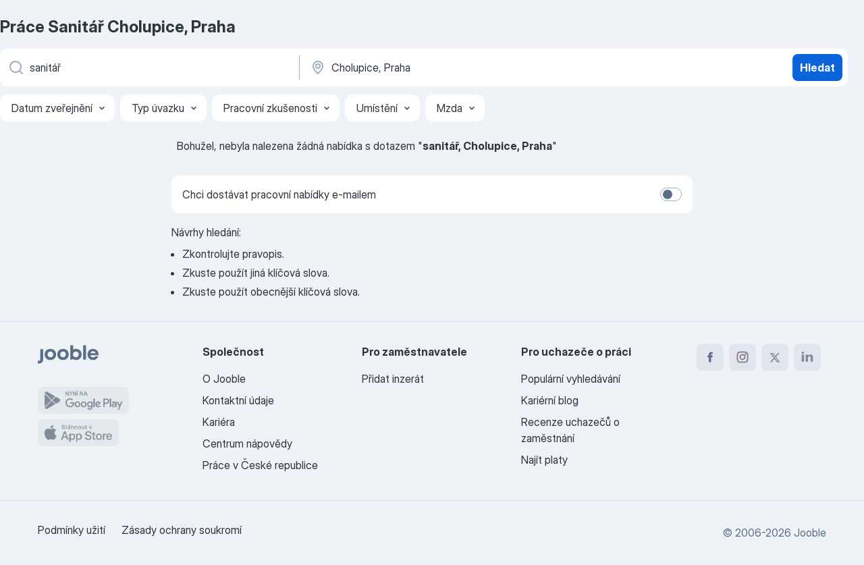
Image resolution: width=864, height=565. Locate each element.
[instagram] (742, 357)
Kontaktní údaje (238, 400)
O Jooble (224, 378)
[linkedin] (807, 357)
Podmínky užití (71, 530)
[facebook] (710, 357)
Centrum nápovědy (247, 443)
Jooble (810, 532)
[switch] (671, 194)
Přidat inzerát (393, 378)
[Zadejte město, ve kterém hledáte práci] (450, 67)
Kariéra (218, 422)
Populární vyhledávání (570, 378)
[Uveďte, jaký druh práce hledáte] (148, 67)
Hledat (817, 67)
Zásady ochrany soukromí (182, 530)
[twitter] (774, 357)
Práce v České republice (260, 465)
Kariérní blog (549, 400)
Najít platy (544, 459)
